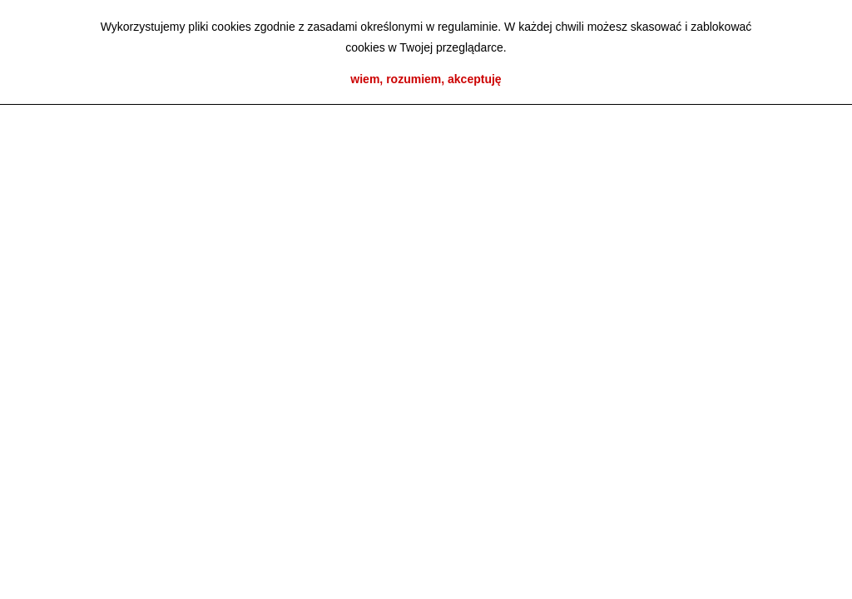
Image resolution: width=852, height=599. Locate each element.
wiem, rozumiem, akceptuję (425, 79)
